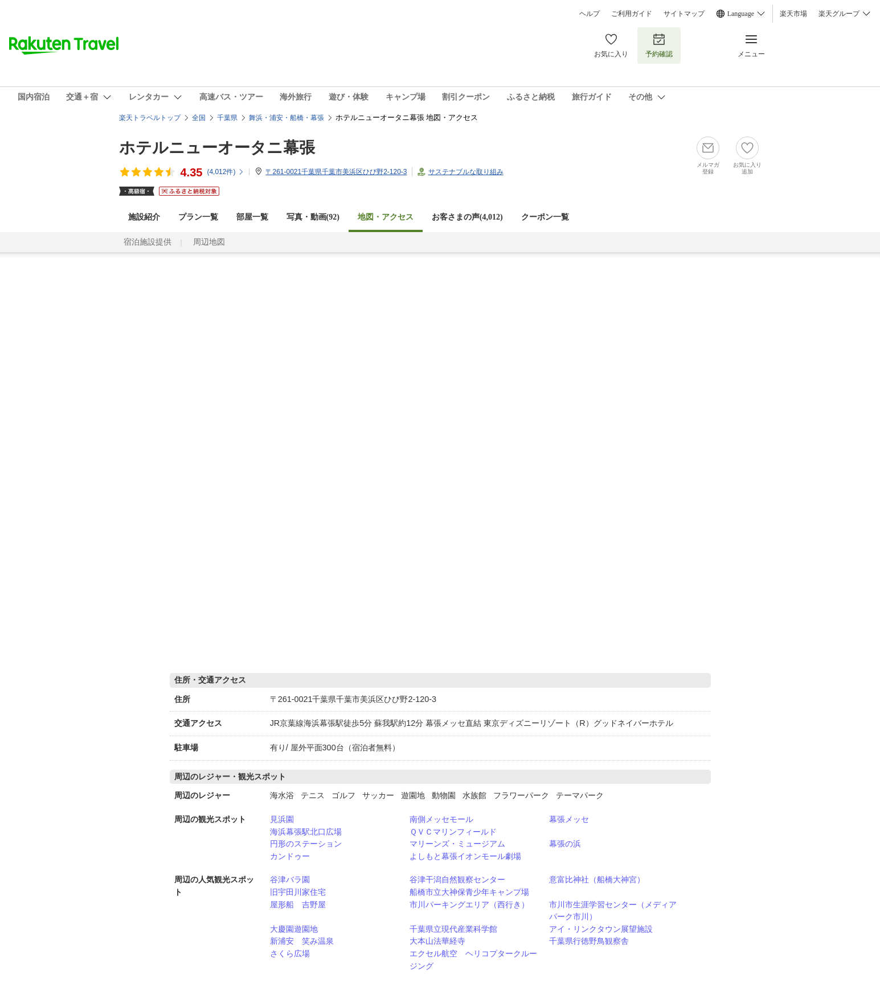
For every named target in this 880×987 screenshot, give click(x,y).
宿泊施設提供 (147, 242)
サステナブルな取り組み (466, 172)
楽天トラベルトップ (150, 118)
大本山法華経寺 (437, 940)
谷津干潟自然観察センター (457, 879)
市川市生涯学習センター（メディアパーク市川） (613, 911)
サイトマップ (684, 14)
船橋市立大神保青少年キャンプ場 (469, 892)
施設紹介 (144, 217)
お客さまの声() (467, 217)
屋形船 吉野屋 (298, 904)
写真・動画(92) (312, 217)
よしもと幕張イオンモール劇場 (465, 856)
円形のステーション (306, 843)
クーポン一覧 (545, 217)
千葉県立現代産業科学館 (453, 929)
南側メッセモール (441, 819)
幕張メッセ (569, 819)
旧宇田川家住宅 (298, 892)
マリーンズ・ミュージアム (457, 843)
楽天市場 (793, 14)
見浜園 (282, 819)
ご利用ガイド (631, 14)
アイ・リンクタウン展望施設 (601, 929)
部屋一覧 (252, 217)
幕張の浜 (565, 843)
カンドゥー (290, 856)
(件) (225, 171)
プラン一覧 (198, 217)
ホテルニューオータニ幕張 (217, 147)
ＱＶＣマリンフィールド (453, 831)
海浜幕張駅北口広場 (306, 831)
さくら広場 (290, 953)
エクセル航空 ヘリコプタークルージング (473, 960)
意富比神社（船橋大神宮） (597, 879)
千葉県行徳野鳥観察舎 (589, 940)
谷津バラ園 (290, 879)
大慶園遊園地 (294, 929)
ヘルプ (589, 14)
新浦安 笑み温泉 (302, 940)
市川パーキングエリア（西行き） (469, 904)
